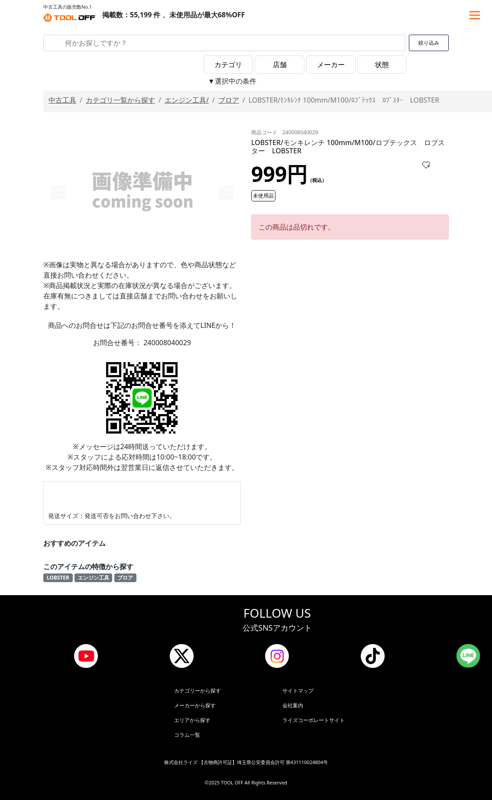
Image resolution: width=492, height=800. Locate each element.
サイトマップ (298, 690)
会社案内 (292, 705)
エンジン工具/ (187, 100)
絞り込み (428, 43)
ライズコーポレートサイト (313, 720)
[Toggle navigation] (475, 15)
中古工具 (62, 100)
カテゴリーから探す (197, 690)
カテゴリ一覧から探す (120, 100)
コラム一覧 (187, 734)
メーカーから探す (195, 705)
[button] (58, 192)
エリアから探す (192, 720)
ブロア (228, 100)
